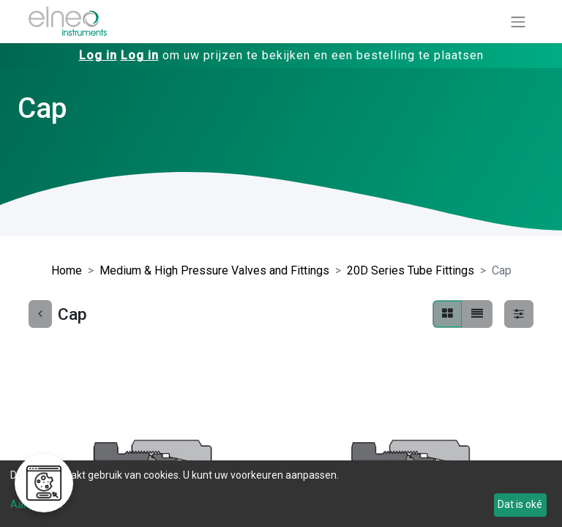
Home (66, 270)
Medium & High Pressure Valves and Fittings (214, 270)
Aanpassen (36, 504)
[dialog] (281, 493)
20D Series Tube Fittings (410, 270)
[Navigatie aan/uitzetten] (518, 21)
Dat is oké (520, 504)
